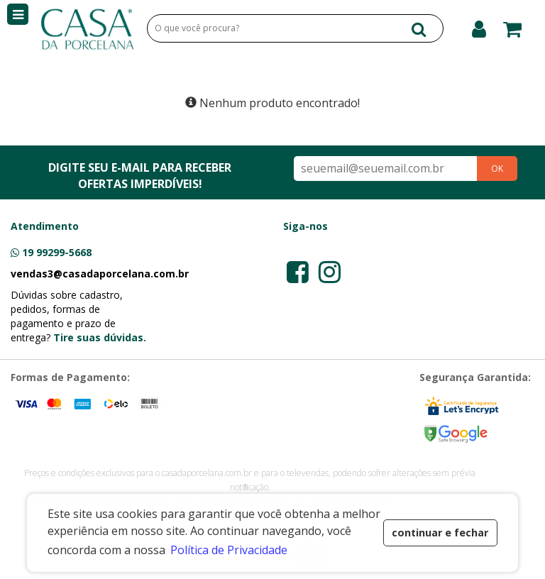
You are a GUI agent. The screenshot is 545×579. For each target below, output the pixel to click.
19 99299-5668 (57, 252)
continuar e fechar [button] (440, 532)
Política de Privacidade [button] (228, 550)
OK (497, 168)
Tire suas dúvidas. (99, 337)
